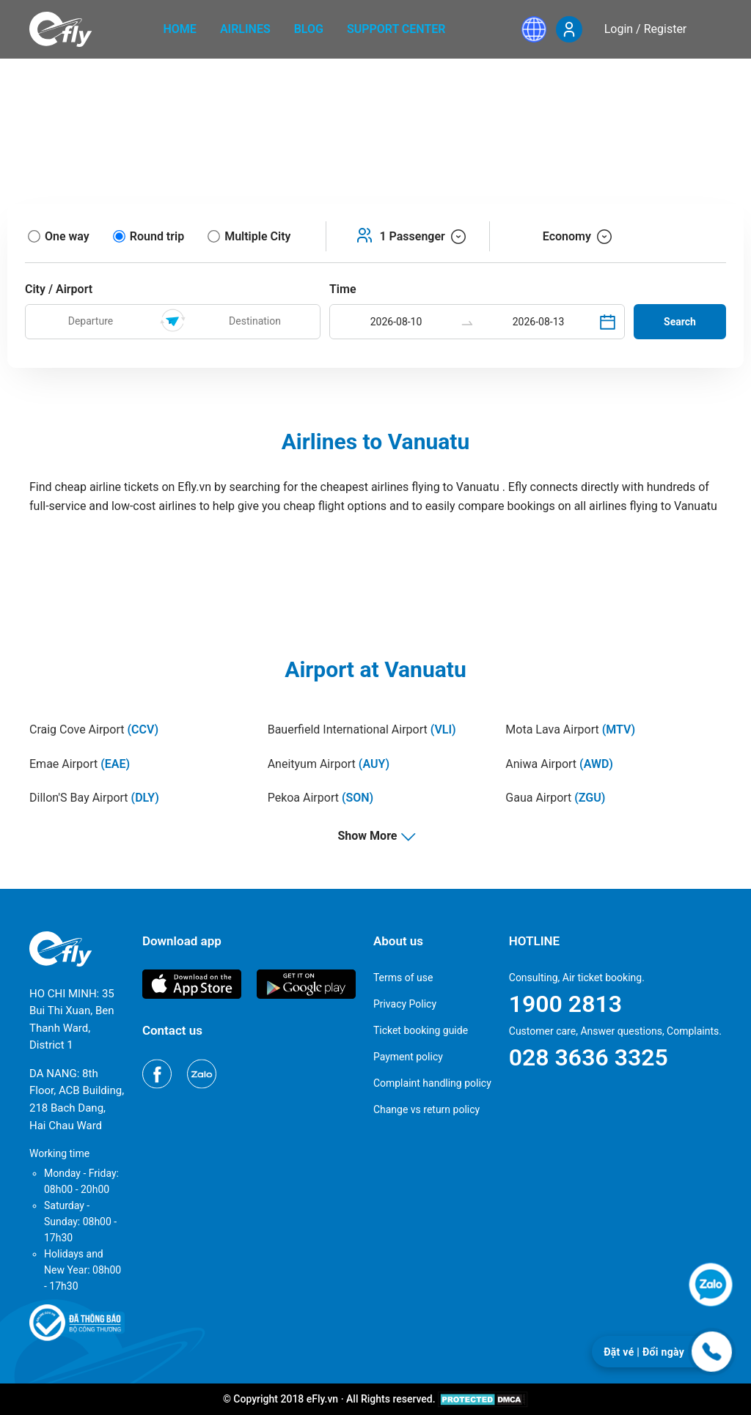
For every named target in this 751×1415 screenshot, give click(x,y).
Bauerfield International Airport (362, 729)
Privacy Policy (404, 1004)
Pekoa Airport (321, 798)
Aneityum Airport (328, 764)
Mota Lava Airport (570, 729)
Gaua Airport (555, 798)
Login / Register (645, 29)
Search (680, 322)
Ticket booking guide (420, 1030)
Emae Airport (79, 764)
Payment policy (408, 1057)
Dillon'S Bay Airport (94, 798)
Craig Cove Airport (93, 729)
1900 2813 (565, 1004)
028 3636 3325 (588, 1057)
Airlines (245, 29)
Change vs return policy (426, 1109)
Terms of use (403, 977)
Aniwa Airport (559, 764)
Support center (396, 29)
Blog (308, 29)
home (180, 29)
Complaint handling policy (432, 1083)
